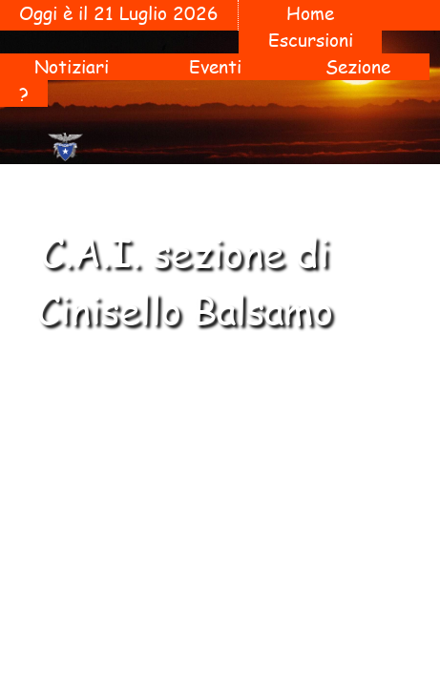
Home (310, 13)
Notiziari (71, 66)
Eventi (215, 66)
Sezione (357, 66)
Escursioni (310, 40)
